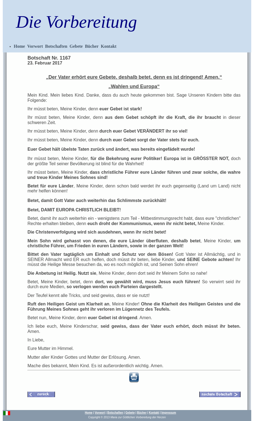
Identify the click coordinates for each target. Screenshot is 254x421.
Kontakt (109, 46)
